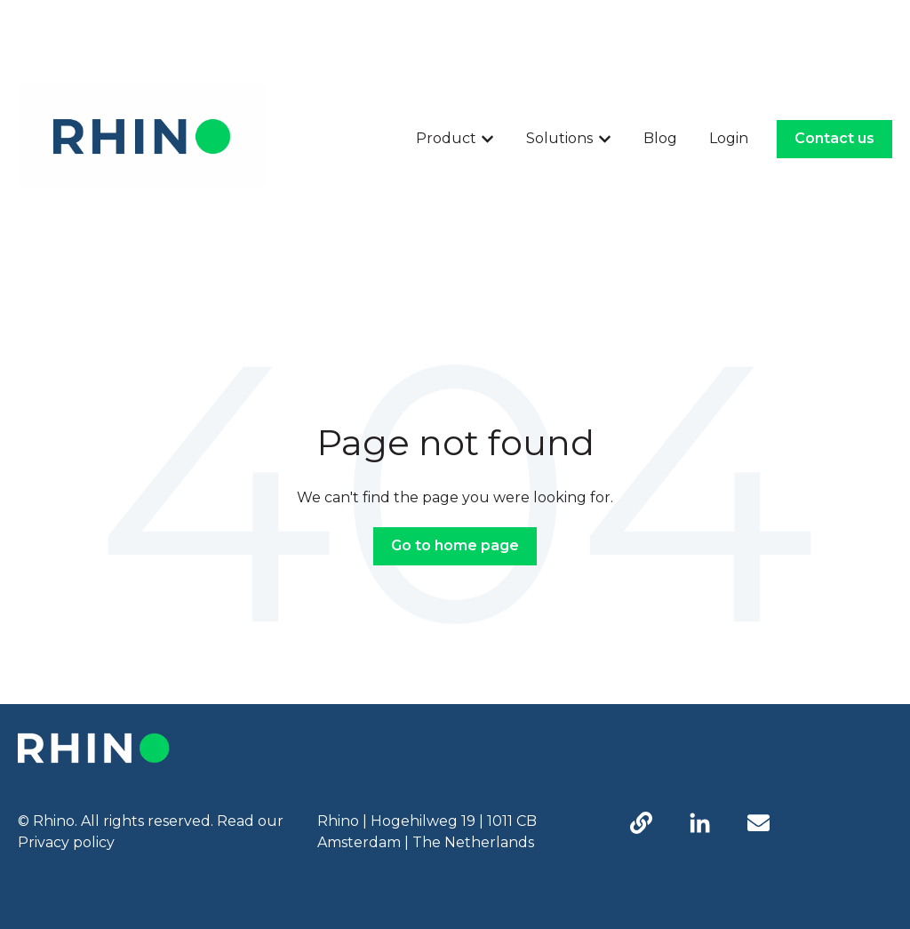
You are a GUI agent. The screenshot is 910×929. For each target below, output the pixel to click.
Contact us (834, 138)
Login (728, 138)
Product (446, 138)
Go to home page (455, 545)
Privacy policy (66, 842)
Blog (660, 138)
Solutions (559, 138)
